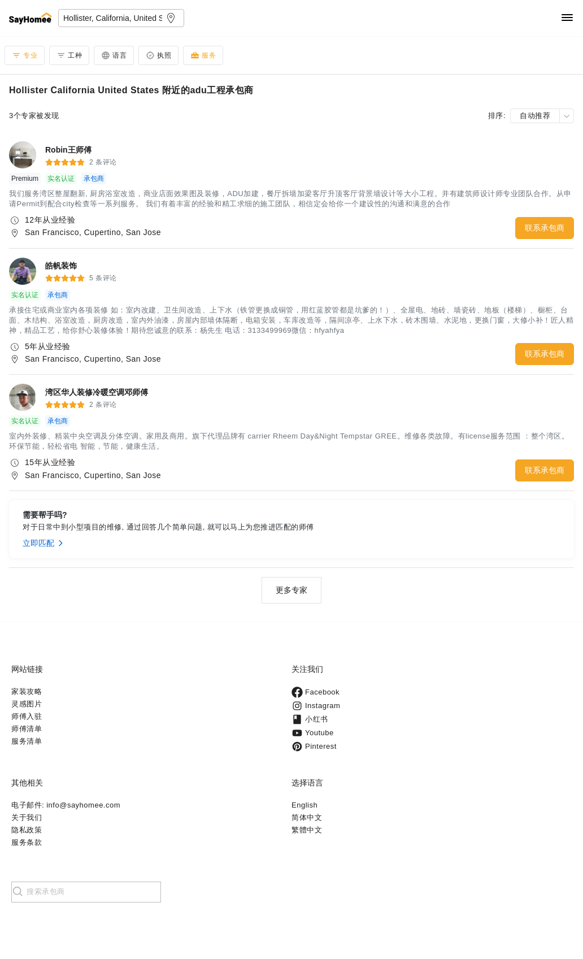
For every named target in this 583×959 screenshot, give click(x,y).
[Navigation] (567, 18)
